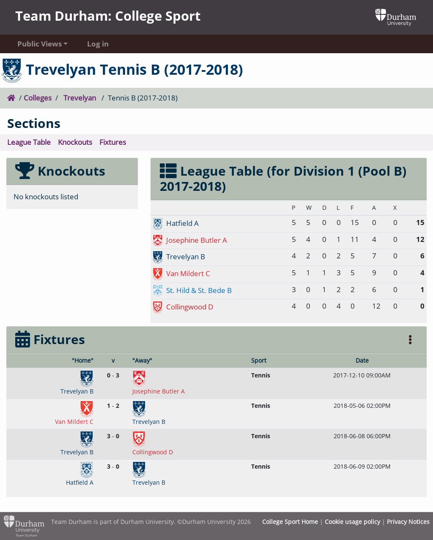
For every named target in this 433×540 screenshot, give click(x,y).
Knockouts (75, 142)
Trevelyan (79, 98)
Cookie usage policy (352, 522)
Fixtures (112, 142)
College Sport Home (290, 522)
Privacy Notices (408, 522)
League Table (29, 142)
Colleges (38, 98)
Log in (98, 44)
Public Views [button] (39, 44)
